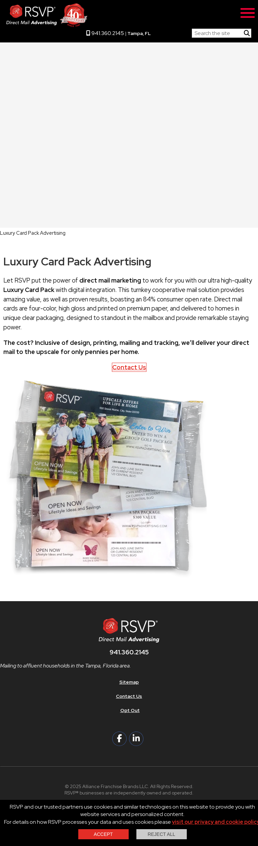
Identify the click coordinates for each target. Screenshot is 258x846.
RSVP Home (171, 32)
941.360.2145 (105, 33)
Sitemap (129, 682)
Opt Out (130, 710)
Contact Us (129, 367)
